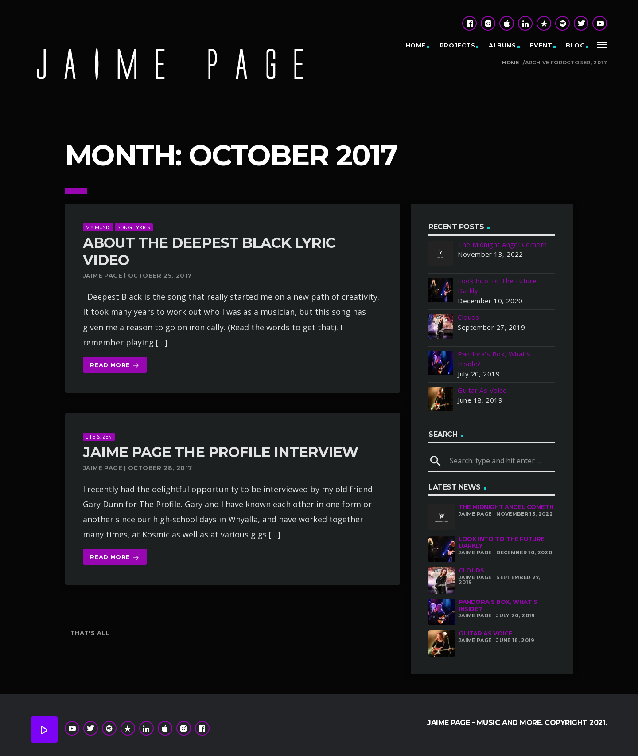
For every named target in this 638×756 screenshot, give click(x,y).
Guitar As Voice (485, 633)
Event (541, 45)
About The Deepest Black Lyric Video (209, 251)
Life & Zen (99, 436)
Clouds (471, 570)
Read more (115, 365)
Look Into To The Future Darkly (502, 542)
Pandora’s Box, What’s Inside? (498, 605)
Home (416, 45)
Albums (502, 45)
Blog (575, 45)
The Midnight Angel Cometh (506, 506)
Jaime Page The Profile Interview (220, 452)
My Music (98, 227)
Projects (457, 45)
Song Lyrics (133, 227)
